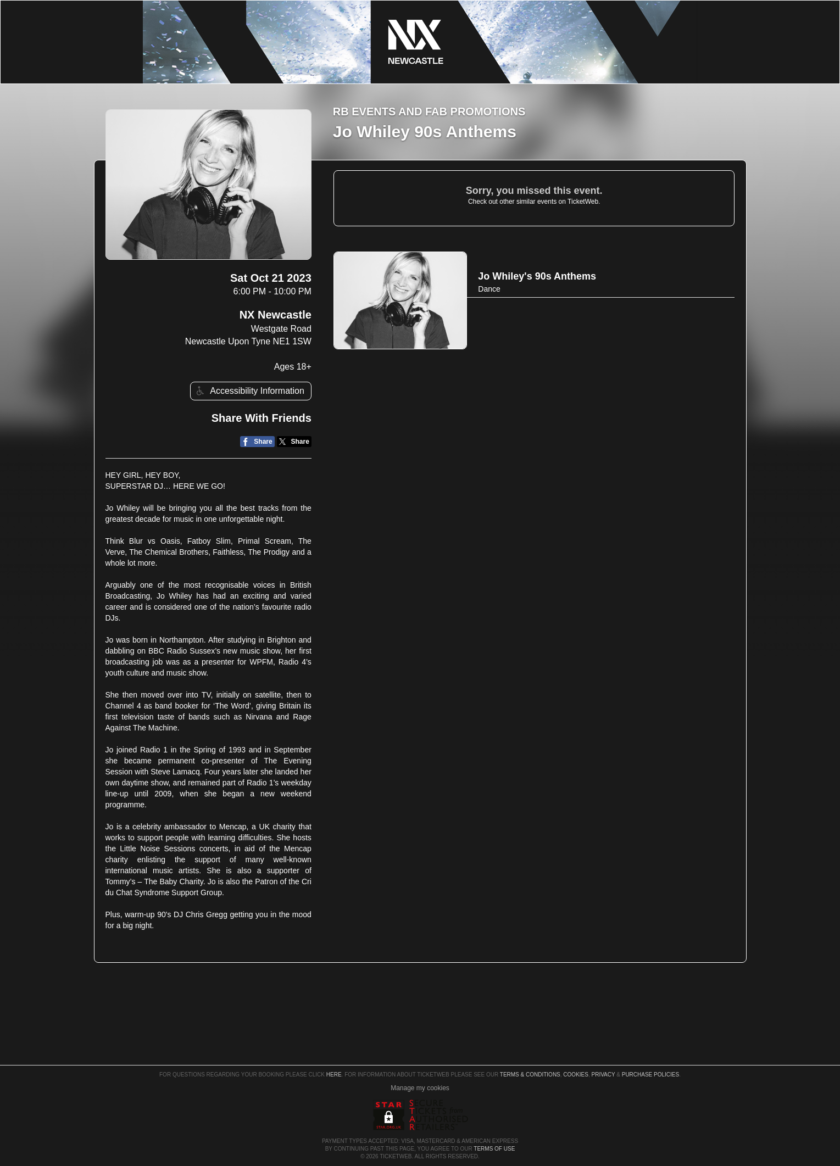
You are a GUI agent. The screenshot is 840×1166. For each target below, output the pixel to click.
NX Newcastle (275, 315)
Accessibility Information (248, 391)
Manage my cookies (420, 1088)
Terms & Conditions (530, 1075)
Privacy (603, 1075)
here (334, 1075)
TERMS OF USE (494, 1149)
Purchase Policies (650, 1075)
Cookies (575, 1075)
